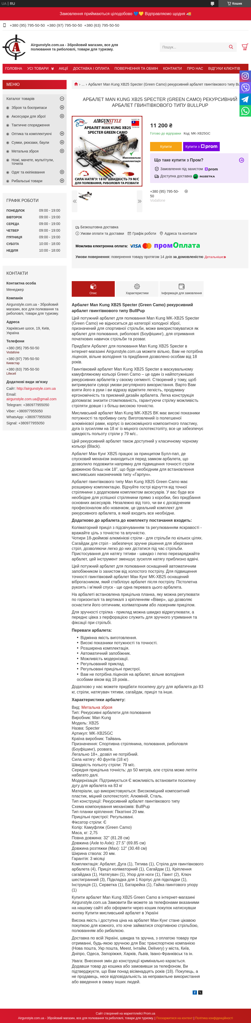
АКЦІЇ (63, 68)
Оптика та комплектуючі (31, 134)
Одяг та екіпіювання (28, 172)
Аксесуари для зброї (29, 116)
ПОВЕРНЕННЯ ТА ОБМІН (136, 68)
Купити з (201, 146)
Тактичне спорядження (31, 125)
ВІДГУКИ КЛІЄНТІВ (224, 68)
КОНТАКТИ (172, 68)
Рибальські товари (27, 181)
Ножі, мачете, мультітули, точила (33, 162)
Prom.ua (149, 1013)
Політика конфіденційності (214, 1018)
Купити (166, 147)
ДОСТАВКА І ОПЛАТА (91, 68)
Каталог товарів (20, 98)
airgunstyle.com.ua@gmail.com (31, 399)
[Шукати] (231, 47)
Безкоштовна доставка (99, 227)
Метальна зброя (96, 707)
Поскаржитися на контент (174, 1018)
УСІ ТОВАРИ (37, 68)
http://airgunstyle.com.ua (36, 388)
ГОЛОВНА (13, 68)
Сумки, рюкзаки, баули (30, 142)
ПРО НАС (195, 68)
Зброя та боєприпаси (29, 108)
